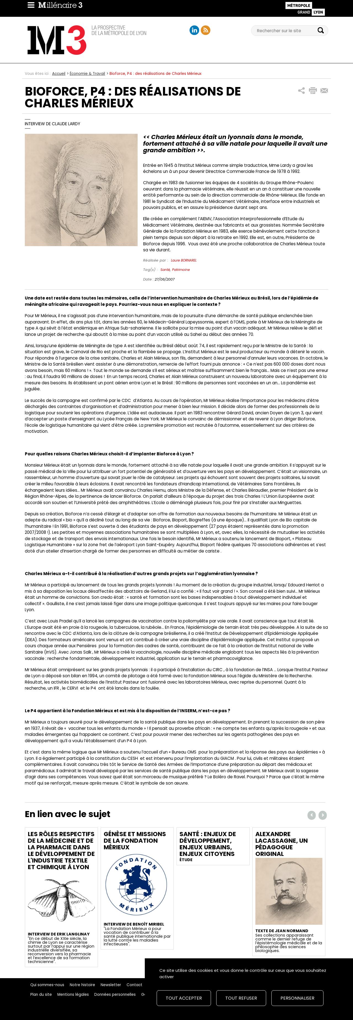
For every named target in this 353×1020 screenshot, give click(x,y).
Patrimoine (181, 269)
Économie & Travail (87, 73)
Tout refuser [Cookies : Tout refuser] (241, 998)
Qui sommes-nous (47, 985)
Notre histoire (82, 985)
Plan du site (41, 994)
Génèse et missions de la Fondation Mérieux (135, 841)
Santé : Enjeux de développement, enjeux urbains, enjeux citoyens (208, 844)
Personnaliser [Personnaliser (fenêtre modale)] (297, 998)
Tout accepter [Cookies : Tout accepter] (184, 998)
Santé (165, 269)
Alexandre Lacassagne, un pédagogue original (281, 844)
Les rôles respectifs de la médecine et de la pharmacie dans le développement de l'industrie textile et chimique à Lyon (61, 850)
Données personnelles (115, 994)
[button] (302, 91)
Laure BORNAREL (184, 260)
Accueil (58, 73)
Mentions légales (73, 994)
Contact (134, 985)
